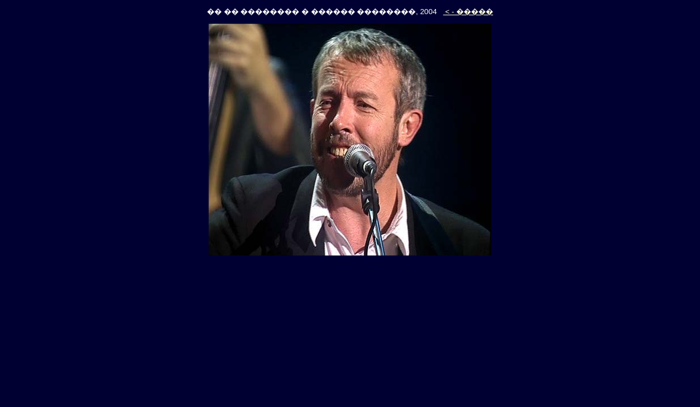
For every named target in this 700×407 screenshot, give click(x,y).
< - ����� (468, 11)
